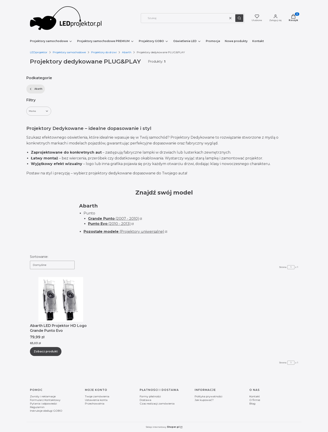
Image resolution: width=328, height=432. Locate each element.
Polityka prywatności (208, 396)
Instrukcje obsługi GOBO (46, 410)
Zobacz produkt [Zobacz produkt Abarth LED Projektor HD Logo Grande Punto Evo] (46, 351)
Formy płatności (150, 396)
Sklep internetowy (162, 427)
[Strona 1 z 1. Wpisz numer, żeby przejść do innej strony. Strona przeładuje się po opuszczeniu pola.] (290, 267)
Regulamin (37, 407)
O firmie (254, 400)
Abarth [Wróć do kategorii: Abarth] (35, 89)
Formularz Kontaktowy (45, 400)
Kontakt (254, 396)
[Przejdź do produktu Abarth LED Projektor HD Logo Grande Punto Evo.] (61, 299)
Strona (282, 267)
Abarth (126, 52)
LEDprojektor (38, 52)
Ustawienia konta (96, 400)
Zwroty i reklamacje (43, 396)
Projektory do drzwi (104, 52)
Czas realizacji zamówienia (157, 403)
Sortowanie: (39, 257)
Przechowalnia (94, 403)
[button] (239, 18)
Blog (252, 403)
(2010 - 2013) (109, 224)
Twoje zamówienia (97, 396)
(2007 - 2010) (113, 218)
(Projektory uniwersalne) (124, 231)
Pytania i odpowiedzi (43, 403)
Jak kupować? (204, 400)
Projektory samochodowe (69, 52)
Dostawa (145, 400)
